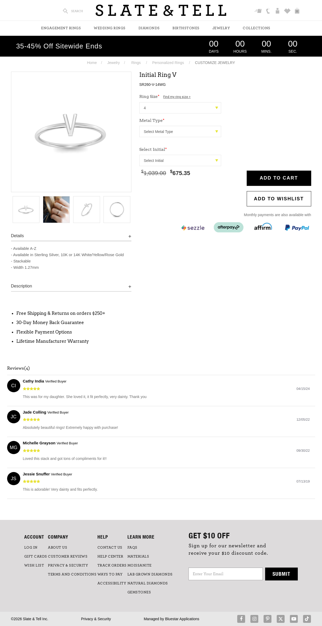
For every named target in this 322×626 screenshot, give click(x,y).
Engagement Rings (61, 28)
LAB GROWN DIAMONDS (150, 574)
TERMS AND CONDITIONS (72, 574)
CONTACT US (109, 547)
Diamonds (149, 28)
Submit (281, 574)
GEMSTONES (139, 592)
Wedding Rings (110, 28)
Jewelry (221, 28)
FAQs (132, 547)
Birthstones (186, 28)
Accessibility (111, 583)
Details (17, 235)
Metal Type (152, 120)
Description (21, 286)
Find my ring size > (177, 97)
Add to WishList (279, 198)
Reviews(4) (18, 368)
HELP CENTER (110, 556)
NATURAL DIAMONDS (147, 583)
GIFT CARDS (35, 556)
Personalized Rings (168, 63)
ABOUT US (57, 547)
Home (92, 63)
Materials (138, 556)
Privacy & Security (96, 619)
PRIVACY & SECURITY (68, 565)
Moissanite (139, 565)
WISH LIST (34, 565)
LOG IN (31, 547)
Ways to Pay (110, 574)
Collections (256, 28)
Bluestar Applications (182, 619)
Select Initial (153, 149)
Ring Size (165, 96)
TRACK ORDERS (112, 565)
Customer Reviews (67, 556)
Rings (136, 63)
